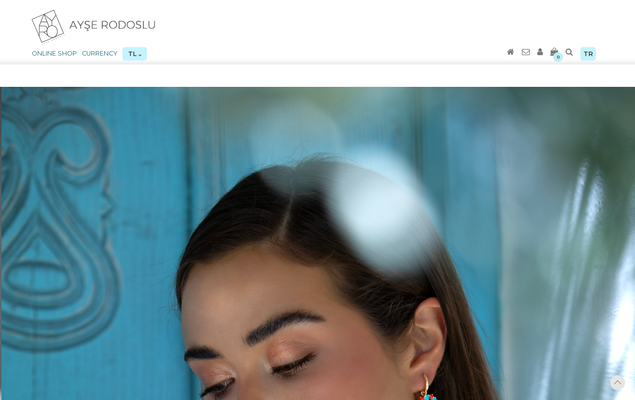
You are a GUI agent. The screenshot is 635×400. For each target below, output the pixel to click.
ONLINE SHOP (54, 53)
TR (588, 54)
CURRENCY (100, 53)
